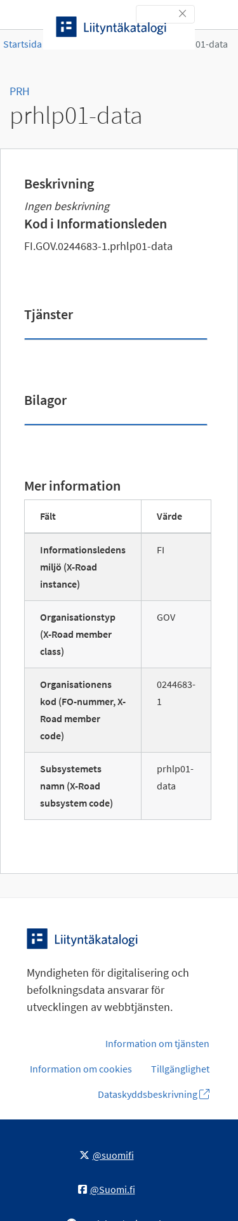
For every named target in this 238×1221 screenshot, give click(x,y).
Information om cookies (81, 1068)
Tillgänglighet (180, 1068)
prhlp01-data (200, 43)
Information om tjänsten (157, 1043)
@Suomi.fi (106, 1189)
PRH (20, 91)
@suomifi (106, 1155)
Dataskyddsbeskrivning (153, 1094)
